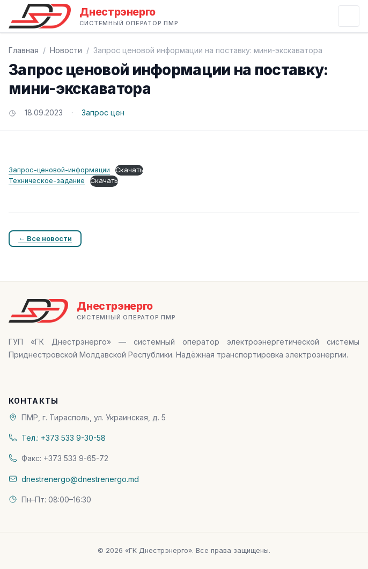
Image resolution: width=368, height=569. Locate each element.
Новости (66, 50)
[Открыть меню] (348, 16)
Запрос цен (103, 112)
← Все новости (45, 238)
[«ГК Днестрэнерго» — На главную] (94, 16)
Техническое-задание (47, 181)
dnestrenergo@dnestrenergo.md (80, 479)
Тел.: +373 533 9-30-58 (63, 437)
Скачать (129, 170)
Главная (24, 50)
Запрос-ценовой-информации (59, 170)
